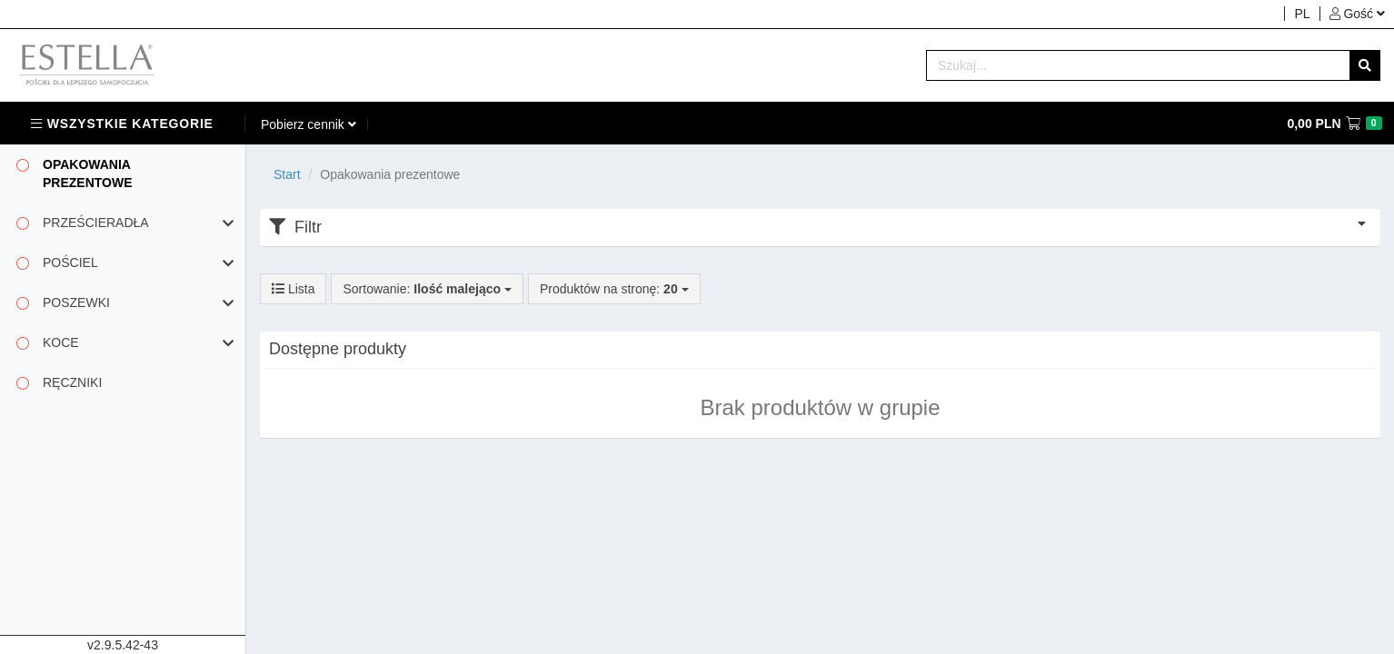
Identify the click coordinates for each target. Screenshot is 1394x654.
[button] (1356, 13)
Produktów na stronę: (614, 289)
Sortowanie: (427, 289)
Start (287, 174)
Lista (293, 289)
